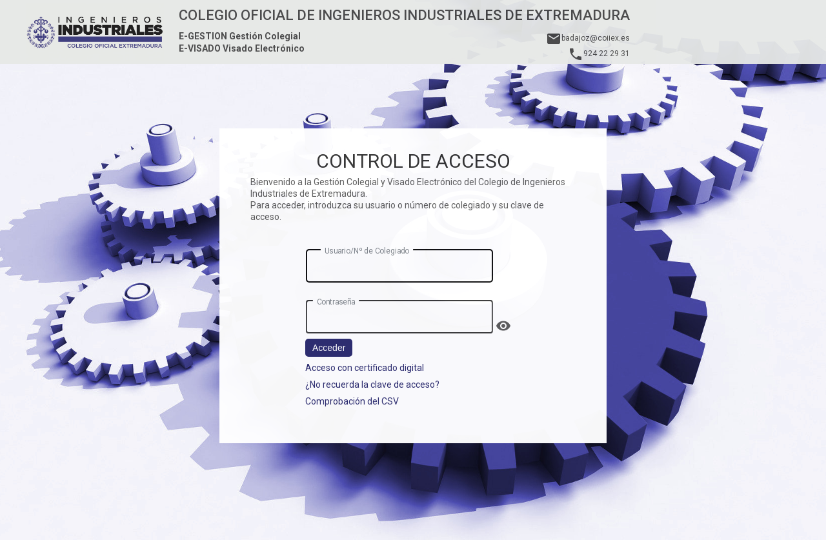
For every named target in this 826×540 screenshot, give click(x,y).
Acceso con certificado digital (364, 368)
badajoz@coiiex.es (588, 38)
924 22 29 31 (599, 53)
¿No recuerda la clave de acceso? (372, 384)
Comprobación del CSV (352, 401)
